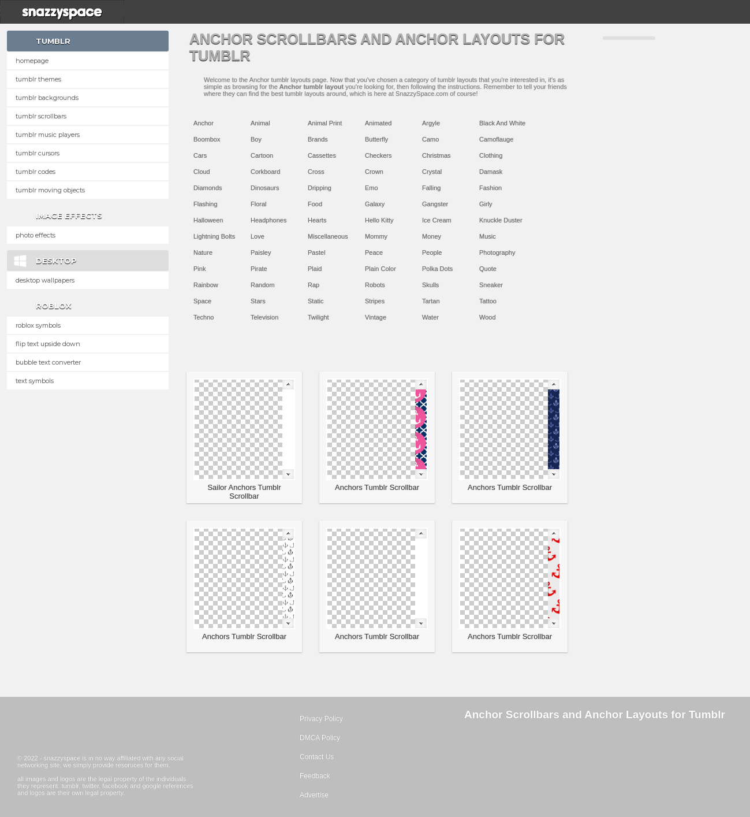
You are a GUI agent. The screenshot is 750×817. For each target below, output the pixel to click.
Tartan (431, 301)
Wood (487, 317)
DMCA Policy (320, 738)
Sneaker (491, 284)
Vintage (375, 317)
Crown (374, 171)
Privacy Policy (321, 719)
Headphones (268, 220)
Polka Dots (437, 268)
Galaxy (375, 203)
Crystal (432, 171)
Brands (318, 139)
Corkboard (265, 171)
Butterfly (376, 139)
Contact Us (317, 757)
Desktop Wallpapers (45, 280)
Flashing (205, 203)
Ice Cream (437, 220)
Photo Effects (35, 235)
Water (430, 317)
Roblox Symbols (38, 325)
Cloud (201, 171)
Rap (313, 284)
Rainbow (205, 284)
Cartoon (262, 155)
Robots (375, 284)
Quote (488, 268)
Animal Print (325, 123)
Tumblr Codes (35, 172)
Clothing (490, 155)
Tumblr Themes (38, 79)
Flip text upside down (48, 344)
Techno (203, 317)
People (432, 252)
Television (264, 317)
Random (263, 284)
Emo (371, 187)
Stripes (375, 301)
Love (257, 236)
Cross (316, 171)
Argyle (431, 123)
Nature (202, 252)
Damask (490, 171)
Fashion (490, 187)
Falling (431, 187)
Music (487, 236)
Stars (258, 301)
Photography (497, 252)
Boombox (206, 139)
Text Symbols (35, 381)
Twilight (318, 317)
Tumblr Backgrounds (47, 98)
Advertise (314, 795)
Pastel (317, 252)
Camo (430, 139)
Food (315, 203)
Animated (378, 123)
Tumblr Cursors (37, 153)
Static (316, 301)
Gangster (435, 203)
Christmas (436, 155)
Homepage (32, 61)
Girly (485, 203)
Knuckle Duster (501, 220)
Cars (200, 155)
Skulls (430, 284)
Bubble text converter (48, 362)
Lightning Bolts (214, 236)
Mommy (376, 236)
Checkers (378, 155)
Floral (259, 203)
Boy (256, 139)
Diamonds (207, 187)
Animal (260, 123)
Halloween (208, 220)
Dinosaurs (265, 187)
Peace (374, 252)
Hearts (317, 220)
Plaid (315, 268)
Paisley (261, 252)
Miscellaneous (328, 236)
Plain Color (380, 268)
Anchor (203, 123)
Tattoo (488, 301)
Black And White (502, 123)
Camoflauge (496, 139)
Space (202, 301)
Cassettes (322, 155)
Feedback (315, 776)
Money (431, 236)
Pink (199, 268)
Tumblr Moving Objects (50, 190)
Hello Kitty (379, 220)
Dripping (319, 187)
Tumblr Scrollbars (41, 116)
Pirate (259, 268)
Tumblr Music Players (48, 135)
